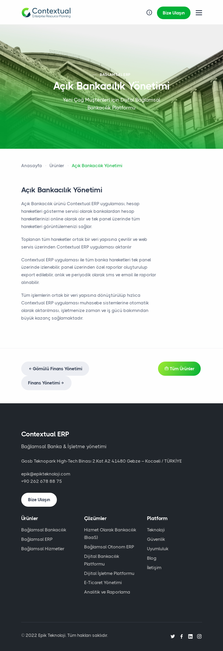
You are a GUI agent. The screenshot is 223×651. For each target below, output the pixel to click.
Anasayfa (31, 165)
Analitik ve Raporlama (107, 592)
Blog (151, 558)
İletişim (154, 567)
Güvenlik (156, 539)
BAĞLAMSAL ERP (115, 74)
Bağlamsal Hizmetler (42, 548)
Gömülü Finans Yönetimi (55, 368)
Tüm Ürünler (179, 368)
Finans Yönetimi (46, 382)
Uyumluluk (157, 548)
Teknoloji (156, 529)
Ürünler (57, 165)
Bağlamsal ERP (37, 539)
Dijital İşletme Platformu (109, 573)
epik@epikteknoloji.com (45, 474)
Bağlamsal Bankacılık (43, 529)
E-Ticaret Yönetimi (103, 582)
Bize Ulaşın (174, 12)
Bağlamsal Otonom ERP (109, 546)
